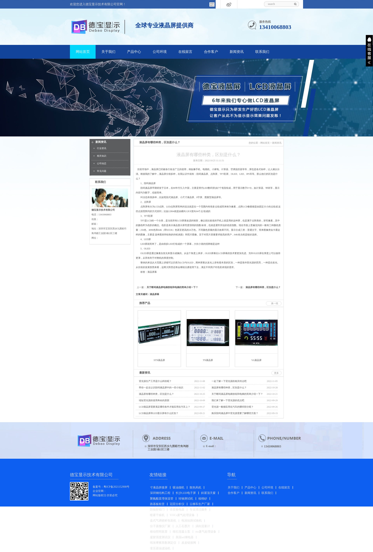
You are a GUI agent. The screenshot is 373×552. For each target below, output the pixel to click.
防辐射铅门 (157, 509)
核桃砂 (202, 498)
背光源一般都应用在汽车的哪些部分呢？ (233, 406)
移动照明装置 (158, 531)
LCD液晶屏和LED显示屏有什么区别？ (158, 413)
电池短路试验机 (191, 520)
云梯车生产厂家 (200, 504)
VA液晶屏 (256, 360)
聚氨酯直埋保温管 (161, 498)
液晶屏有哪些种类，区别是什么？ (263, 287)
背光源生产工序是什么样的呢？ (155, 381)
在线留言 (185, 52)
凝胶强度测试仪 (160, 537)
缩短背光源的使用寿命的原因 (154, 400)
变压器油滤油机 (160, 548)
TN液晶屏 (208, 360)
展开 (369, 50)
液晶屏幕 (152, 272)
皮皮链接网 (188, 542)
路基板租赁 (157, 504)
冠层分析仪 (177, 504)
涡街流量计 (202, 526)
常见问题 (101, 171)
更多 (276, 373)
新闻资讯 (237, 52)
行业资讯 (101, 148)
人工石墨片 (183, 526)
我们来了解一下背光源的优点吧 (228, 400)
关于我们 (108, 52)
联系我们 (262, 52)
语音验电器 (177, 509)
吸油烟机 (178, 487)
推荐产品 (144, 303)
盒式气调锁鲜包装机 (163, 520)
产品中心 (134, 52)
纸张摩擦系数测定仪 (163, 542)
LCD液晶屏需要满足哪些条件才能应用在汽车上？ (164, 406)
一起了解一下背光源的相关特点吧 (229, 381)
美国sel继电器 (184, 537)
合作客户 (211, 52)
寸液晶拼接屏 (158, 487)
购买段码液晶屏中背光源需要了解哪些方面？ (235, 413)
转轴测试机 (186, 498)
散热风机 (195, 487)
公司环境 (160, 52)
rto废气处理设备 (205, 531)
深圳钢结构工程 (160, 492)
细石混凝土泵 (181, 531)
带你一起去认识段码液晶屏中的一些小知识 (161, 387)
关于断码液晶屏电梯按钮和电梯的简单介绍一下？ (172, 287)
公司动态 (101, 163)
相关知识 (101, 156)
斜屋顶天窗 (208, 492)
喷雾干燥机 (157, 515)
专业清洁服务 (198, 509)
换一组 (274, 303)
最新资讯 (144, 372)
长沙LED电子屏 (186, 492)
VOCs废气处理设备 (182, 515)
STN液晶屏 (159, 360)
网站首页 (83, 52)
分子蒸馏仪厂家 (160, 526)
